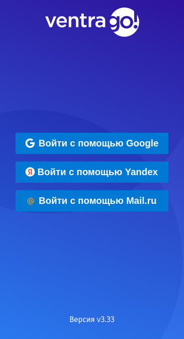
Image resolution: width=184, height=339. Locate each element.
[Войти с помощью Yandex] (92, 172)
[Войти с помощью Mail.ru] (92, 200)
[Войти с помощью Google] (92, 143)
